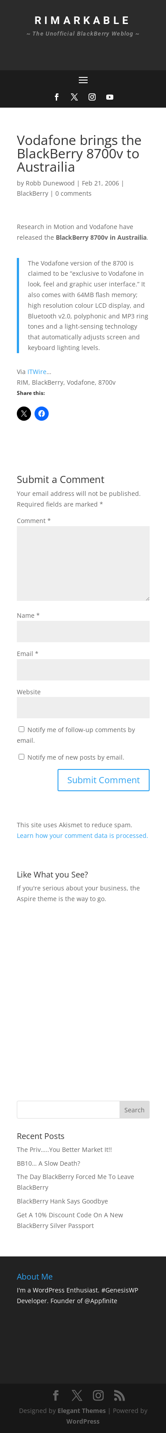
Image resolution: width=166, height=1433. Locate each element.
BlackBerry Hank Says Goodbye (62, 1201)
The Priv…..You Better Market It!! (64, 1149)
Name (28, 615)
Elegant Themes (82, 1410)
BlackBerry (32, 193)
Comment (34, 520)
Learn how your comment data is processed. (82, 835)
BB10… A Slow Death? (48, 1163)
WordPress (83, 1421)
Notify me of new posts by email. (75, 757)
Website (29, 692)
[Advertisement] (83, 1001)
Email (28, 653)
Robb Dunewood (50, 183)
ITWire (36, 371)
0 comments (73, 193)
